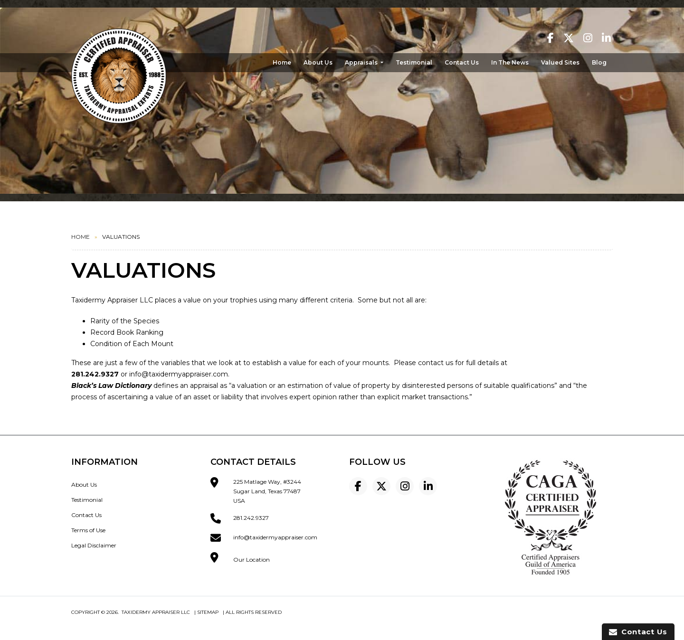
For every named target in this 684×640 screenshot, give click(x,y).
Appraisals (362, 62)
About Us (318, 62)
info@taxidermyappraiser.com (178, 374)
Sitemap (207, 612)
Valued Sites (560, 62)
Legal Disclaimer (93, 545)
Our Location (251, 559)
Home (282, 62)
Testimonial (414, 62)
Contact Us (462, 62)
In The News (510, 62)
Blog (599, 62)
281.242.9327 (251, 517)
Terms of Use (88, 530)
